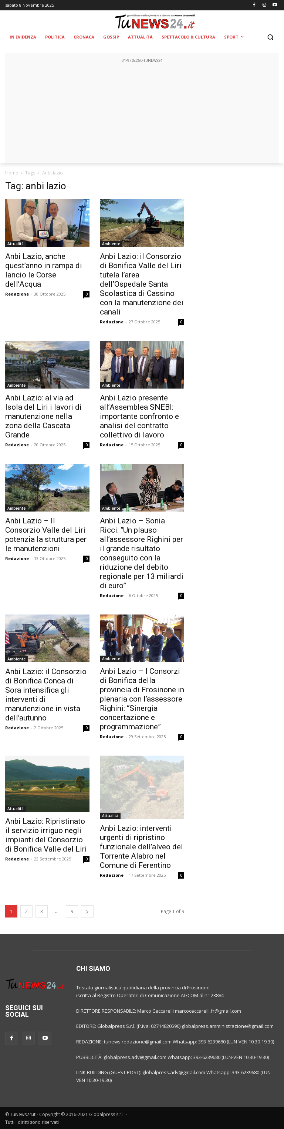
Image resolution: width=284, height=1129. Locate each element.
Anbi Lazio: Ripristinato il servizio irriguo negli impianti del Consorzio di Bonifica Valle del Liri (46, 835)
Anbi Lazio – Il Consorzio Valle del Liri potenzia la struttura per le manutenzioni (46, 534)
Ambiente (111, 243)
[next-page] (87, 911)
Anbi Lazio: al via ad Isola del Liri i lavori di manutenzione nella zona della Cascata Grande (43, 416)
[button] (270, 37)
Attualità (15, 243)
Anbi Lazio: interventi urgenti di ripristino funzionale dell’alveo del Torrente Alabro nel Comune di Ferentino (141, 847)
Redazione (17, 294)
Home (11, 173)
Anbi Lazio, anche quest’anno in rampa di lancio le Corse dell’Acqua (43, 270)
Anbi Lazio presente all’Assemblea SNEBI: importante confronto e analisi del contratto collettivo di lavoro (139, 416)
